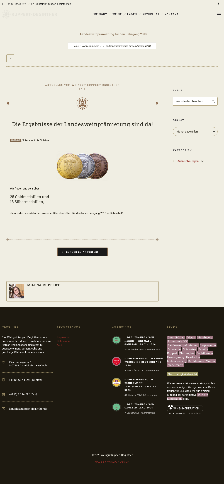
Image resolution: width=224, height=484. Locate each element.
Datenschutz (64, 341)
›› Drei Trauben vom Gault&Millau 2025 (140, 406)
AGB (59, 344)
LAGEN (132, 14)
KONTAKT (172, 14)
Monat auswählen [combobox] (187, 131)
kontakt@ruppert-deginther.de (28, 408)
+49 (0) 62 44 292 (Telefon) (25, 379)
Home (76, 46)
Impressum (63, 337)
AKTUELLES (150, 14)
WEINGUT (100, 14)
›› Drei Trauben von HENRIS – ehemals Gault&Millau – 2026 (140, 340)
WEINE (117, 14)
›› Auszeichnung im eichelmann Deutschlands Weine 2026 (140, 384)
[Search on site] (195, 101)
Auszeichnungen (90, 46)
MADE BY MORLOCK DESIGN (112, 461)
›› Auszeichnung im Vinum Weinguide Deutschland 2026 (144, 362)
